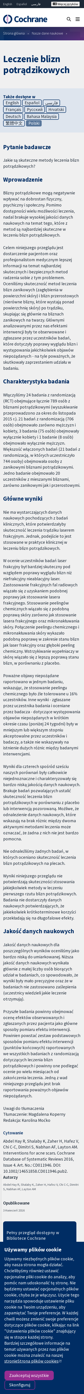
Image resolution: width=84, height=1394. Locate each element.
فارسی (36, 4)
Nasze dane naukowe (47, 33)
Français (13, 109)
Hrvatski (56, 109)
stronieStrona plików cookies (31, 1361)
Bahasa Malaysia (42, 116)
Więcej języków (65, 4)
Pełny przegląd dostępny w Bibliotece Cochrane (32, 1235)
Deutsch (13, 116)
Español (22, 4)
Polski (33, 123)
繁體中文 (14, 123)
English (7, 4)
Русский (35, 109)
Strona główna (14, 33)
